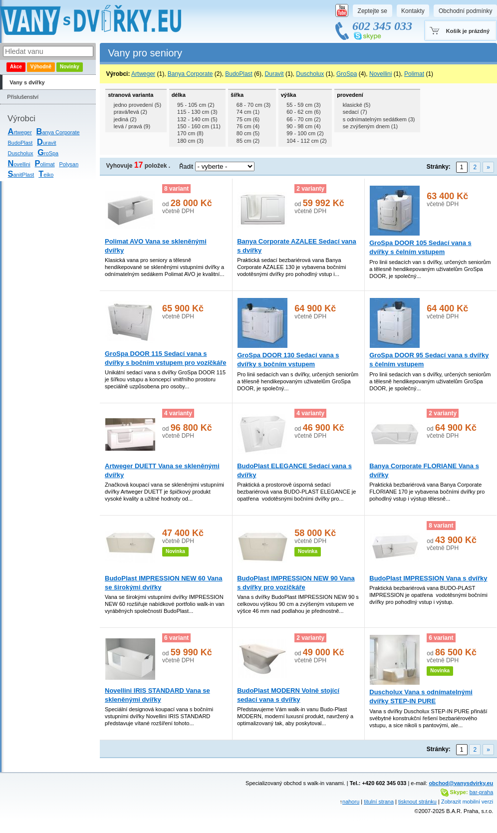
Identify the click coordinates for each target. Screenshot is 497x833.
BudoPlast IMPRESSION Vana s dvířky (428, 578)
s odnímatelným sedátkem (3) (379, 119)
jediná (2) (125, 119)
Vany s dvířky (26, 82)
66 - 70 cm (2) (303, 119)
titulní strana (379, 802)
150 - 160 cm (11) (199, 126)
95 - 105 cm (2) (195, 105)
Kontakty (413, 10)
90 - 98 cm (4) (303, 126)
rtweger (20, 132)
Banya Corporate (190, 73)
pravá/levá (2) (130, 112)
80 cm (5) (248, 133)
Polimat (414, 73)
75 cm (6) (248, 119)
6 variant (176, 637)
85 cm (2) (248, 141)
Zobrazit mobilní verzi (467, 802)
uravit (46, 143)
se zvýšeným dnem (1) (370, 126)
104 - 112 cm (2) (306, 141)
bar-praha (482, 792)
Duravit (274, 73)
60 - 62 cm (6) (303, 112)
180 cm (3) (190, 141)
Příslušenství (22, 97)
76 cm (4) (248, 126)
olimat (45, 164)
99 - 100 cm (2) (304, 133)
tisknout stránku (417, 802)
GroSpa (346, 73)
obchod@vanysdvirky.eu (461, 783)
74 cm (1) (248, 112)
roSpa (47, 153)
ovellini (19, 164)
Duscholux (20, 153)
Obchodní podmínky (465, 10)
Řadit (186, 166)
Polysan (68, 164)
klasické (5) (357, 105)
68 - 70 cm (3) (253, 105)
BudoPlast (20, 143)
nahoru (350, 802)
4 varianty (178, 413)
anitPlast (21, 175)
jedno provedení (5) (137, 105)
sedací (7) (355, 112)
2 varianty (310, 188)
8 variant (176, 188)
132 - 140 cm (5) (197, 119)
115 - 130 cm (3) (197, 112)
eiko (45, 175)
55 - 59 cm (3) (303, 105)
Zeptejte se (372, 10)
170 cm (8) (190, 133)
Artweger (143, 73)
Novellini (380, 73)
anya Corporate (58, 132)
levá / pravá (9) (132, 126)
